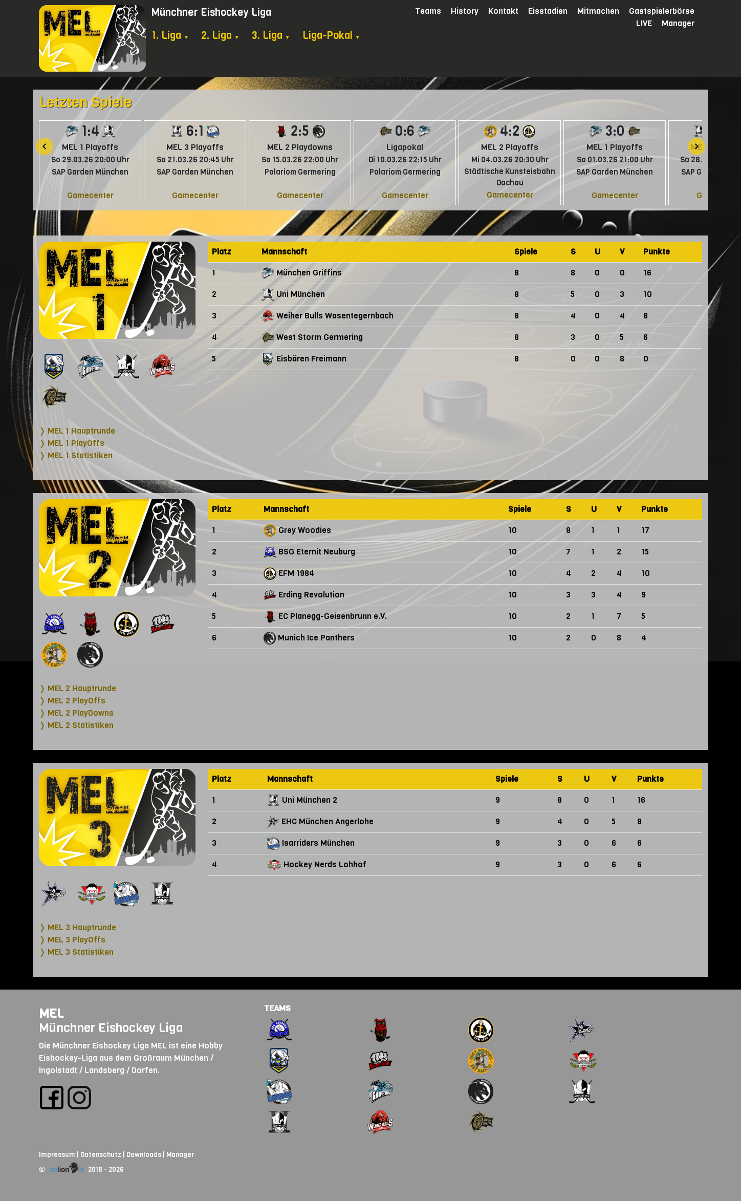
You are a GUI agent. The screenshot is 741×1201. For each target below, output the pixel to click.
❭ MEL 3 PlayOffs (72, 939)
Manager (678, 23)
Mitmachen (598, 11)
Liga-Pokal (331, 35)
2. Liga (220, 35)
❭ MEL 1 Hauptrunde (77, 430)
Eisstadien (548, 11)
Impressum (57, 1154)
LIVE (644, 23)
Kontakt (503, 11)
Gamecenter (90, 195)
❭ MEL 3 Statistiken (76, 952)
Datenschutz (100, 1154)
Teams (428, 11)
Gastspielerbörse (661, 11)
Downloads (143, 1154)
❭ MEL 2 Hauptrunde (77, 688)
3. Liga (271, 35)
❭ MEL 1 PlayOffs (71, 443)
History (464, 11)
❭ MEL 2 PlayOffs (72, 700)
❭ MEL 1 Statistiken (76, 455)
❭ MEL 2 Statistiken (76, 725)
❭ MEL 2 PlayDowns (76, 712)
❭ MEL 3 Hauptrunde (77, 927)
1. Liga (170, 35)
